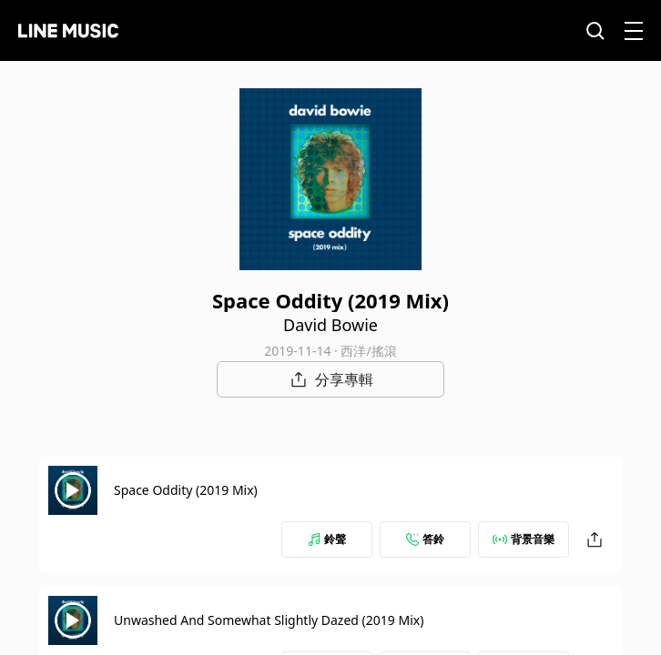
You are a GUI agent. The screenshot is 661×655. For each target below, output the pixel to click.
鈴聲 (327, 539)
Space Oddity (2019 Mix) (186, 490)
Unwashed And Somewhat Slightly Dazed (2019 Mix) (268, 620)
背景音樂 (523, 539)
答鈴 (425, 539)
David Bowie (330, 325)
